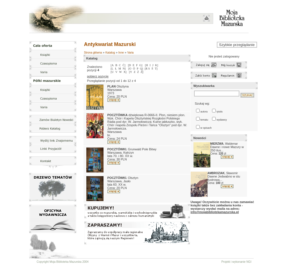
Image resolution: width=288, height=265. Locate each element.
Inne (121, 52)
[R (146, 68)
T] (156, 68)
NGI (248, 261)
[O (129, 68)
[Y (130, 71)
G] (141, 65)
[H (146, 65)
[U (112, 71)
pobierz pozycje (98, 76)
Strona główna (93, 52)
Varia (130, 52)
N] (124, 68)
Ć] (124, 65)
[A (112, 65)
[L (112, 68)
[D (129, 65)
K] (156, 65)
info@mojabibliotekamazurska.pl (215, 212)
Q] (141, 68)
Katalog (110, 52)
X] (125, 71)
